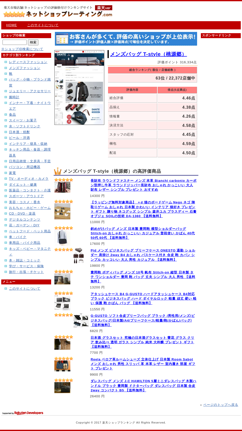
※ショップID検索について (22, 49)
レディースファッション (28, 62)
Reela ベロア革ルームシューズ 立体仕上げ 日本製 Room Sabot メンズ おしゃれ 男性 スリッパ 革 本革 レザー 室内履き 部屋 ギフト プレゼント (143, 363)
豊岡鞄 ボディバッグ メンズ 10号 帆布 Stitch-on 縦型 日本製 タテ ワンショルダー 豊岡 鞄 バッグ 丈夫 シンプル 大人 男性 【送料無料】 (143, 276)
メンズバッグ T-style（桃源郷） (148, 54)
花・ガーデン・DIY (24, 225)
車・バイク (17, 237)
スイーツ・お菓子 (23, 120)
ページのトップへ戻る (220, 405)
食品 (12, 114)
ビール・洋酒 (19, 138)
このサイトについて (43, 25)
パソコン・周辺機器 (24, 167)
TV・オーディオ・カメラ (29, 178)
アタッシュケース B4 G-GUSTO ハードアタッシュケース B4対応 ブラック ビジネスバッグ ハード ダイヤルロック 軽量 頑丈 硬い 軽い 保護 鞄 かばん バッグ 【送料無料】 (143, 298)
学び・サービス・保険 (26, 266)
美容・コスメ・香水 (24, 202)
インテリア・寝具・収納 (28, 144)
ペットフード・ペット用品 (30, 231)
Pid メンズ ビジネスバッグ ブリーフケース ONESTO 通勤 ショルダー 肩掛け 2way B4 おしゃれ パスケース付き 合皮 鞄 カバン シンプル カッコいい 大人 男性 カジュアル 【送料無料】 (143, 255)
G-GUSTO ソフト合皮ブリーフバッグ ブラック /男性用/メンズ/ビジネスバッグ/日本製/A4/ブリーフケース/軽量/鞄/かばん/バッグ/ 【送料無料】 (143, 320)
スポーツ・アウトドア (26, 196)
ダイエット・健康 (23, 184)
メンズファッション (24, 68)
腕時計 (14, 97)
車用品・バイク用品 (24, 243)
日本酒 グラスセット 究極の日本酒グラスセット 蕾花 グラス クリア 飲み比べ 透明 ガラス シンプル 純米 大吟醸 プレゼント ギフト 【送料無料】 (142, 342)
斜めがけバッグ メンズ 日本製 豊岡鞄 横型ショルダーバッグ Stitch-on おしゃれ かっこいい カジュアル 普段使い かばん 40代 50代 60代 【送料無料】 (143, 233)
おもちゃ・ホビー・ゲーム (30, 208)
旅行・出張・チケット (26, 272)
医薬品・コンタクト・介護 (30, 190)
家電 (12, 173)
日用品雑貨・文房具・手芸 (30, 161)
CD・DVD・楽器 (22, 213)
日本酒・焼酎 (19, 132)
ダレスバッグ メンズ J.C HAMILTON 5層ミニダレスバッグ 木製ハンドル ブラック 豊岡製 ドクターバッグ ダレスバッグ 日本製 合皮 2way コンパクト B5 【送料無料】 (143, 385)
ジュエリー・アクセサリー (30, 91)
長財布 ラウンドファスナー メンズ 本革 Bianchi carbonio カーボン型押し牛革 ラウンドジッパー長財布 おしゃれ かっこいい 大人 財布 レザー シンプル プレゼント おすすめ (144, 185)
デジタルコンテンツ (24, 219)
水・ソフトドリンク (24, 126)
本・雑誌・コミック (24, 260)
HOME (11, 25)
